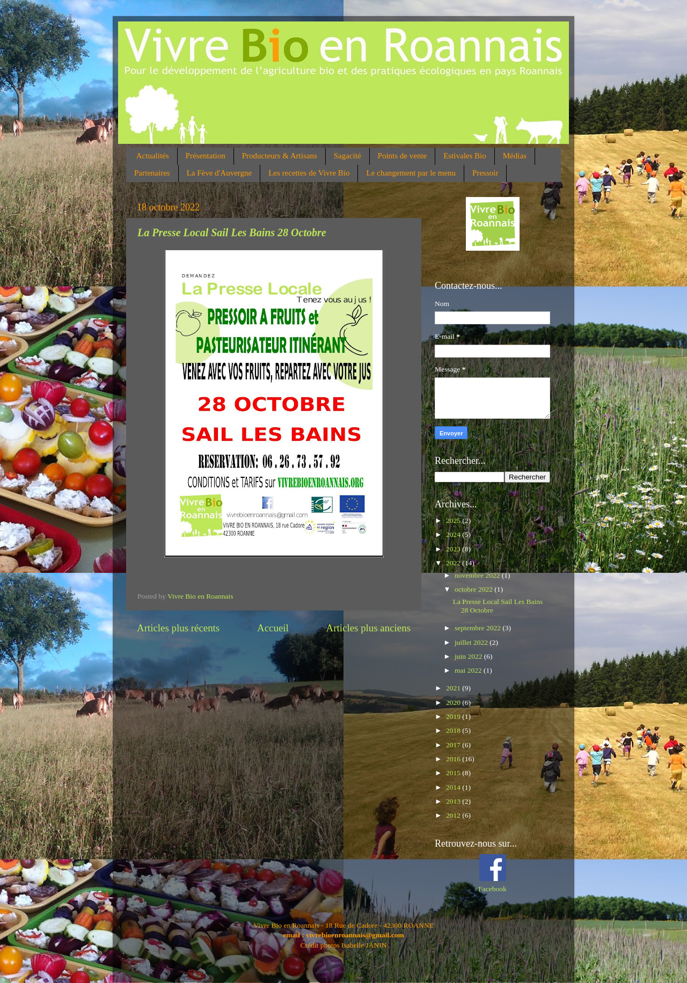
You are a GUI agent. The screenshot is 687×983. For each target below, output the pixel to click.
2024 (454, 534)
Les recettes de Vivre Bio (308, 173)
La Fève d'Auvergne (219, 173)
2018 (454, 730)
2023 (454, 549)
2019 (454, 716)
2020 (454, 702)
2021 (454, 688)
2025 (454, 520)
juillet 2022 (472, 642)
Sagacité (347, 155)
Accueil (273, 628)
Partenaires (152, 173)
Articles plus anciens (368, 628)
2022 (454, 563)
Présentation (205, 155)
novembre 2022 (478, 575)
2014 (454, 787)
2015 (454, 773)
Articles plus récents (178, 628)
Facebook (492, 889)
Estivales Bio (464, 155)
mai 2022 (469, 670)
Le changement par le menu (411, 173)
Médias (515, 155)
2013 (454, 801)
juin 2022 (469, 656)
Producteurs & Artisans (279, 155)
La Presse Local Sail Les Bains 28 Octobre (231, 232)
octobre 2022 (474, 589)
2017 (454, 745)
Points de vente (402, 155)
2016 (454, 759)
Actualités (152, 155)
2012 (454, 815)
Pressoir (485, 173)
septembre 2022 (478, 628)
